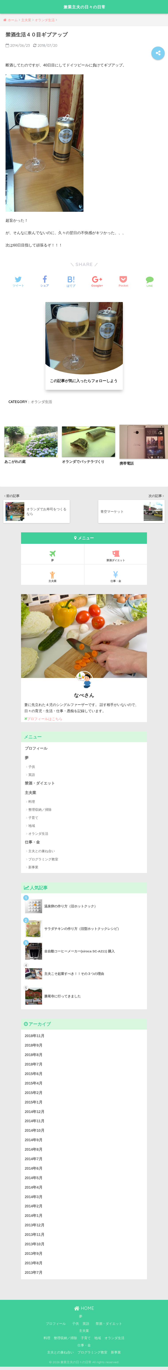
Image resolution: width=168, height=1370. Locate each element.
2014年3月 (34, 1199)
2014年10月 (35, 1132)
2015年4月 (34, 1085)
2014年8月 (34, 1151)
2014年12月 (35, 1113)
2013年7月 (34, 1276)
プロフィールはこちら (43, 719)
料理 (31, 802)
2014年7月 (34, 1161)
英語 (31, 775)
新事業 (33, 868)
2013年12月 (35, 1228)
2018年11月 (35, 1037)
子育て (33, 818)
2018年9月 (34, 1046)
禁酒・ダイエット (40, 784)
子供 (31, 767)
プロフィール (36, 749)
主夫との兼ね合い (41, 852)
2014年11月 (35, 1123)
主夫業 (53, 577)
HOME (84, 1311)
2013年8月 (34, 1266)
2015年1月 (34, 1104)
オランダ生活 (41, 402)
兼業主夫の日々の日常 (84, 7)
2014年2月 (34, 1209)
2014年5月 (34, 1180)
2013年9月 (34, 1257)
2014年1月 (34, 1218)
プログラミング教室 (43, 859)
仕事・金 (116, 577)
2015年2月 (34, 1094)
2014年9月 (34, 1142)
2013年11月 (35, 1238)
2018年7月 (34, 1065)
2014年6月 (34, 1171)
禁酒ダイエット (116, 556)
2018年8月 (34, 1056)
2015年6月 (34, 1075)
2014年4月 (34, 1190)
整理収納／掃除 (40, 810)
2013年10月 (35, 1247)
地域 (31, 826)
